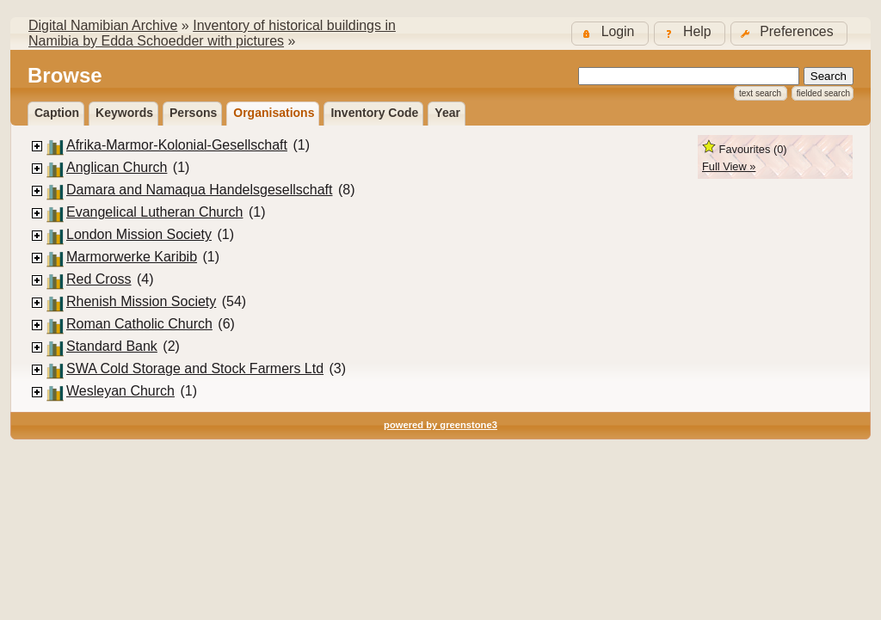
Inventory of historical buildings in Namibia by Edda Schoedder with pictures (212, 33)
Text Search (760, 93)
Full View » (728, 166)
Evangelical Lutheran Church (154, 212)
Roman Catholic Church (139, 323)
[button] (788, 33)
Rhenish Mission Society (141, 301)
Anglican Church (116, 167)
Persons (193, 113)
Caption (56, 113)
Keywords (124, 113)
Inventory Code (374, 113)
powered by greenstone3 (440, 425)
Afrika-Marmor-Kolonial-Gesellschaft (176, 145)
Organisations (273, 113)
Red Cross (99, 279)
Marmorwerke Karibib (131, 256)
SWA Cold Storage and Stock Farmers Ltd (194, 368)
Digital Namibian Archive (102, 25)
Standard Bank (111, 346)
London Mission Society (139, 234)
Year (447, 113)
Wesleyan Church (120, 391)
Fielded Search (823, 93)
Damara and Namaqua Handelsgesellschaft (199, 189)
